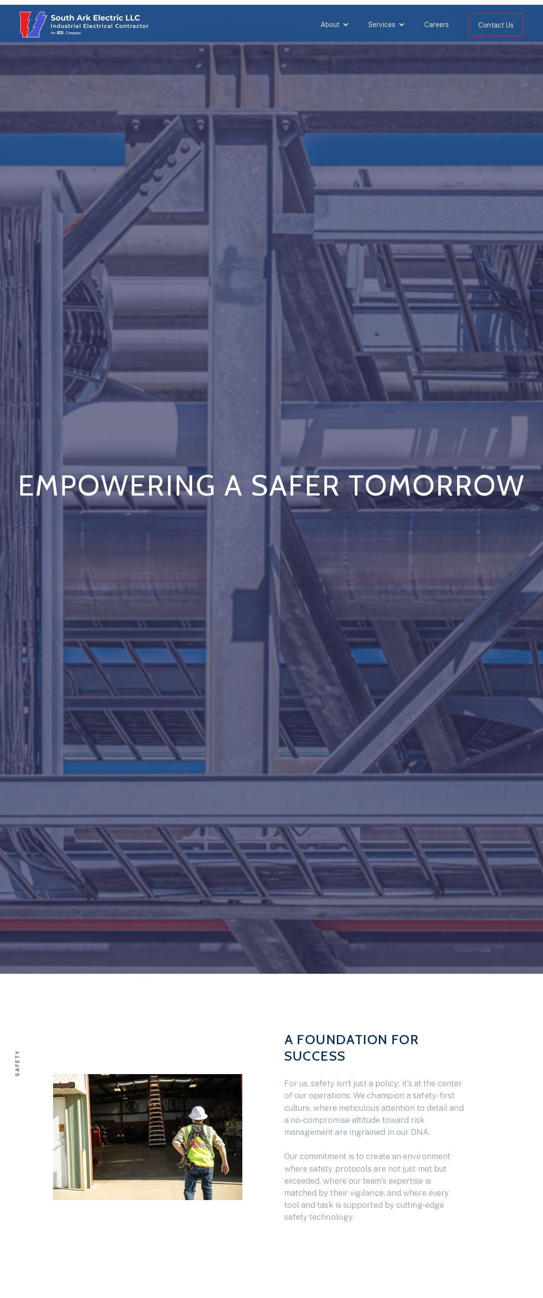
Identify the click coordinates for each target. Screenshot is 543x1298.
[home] (86, 27)
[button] (335, 24)
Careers (436, 24)
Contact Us (496, 25)
